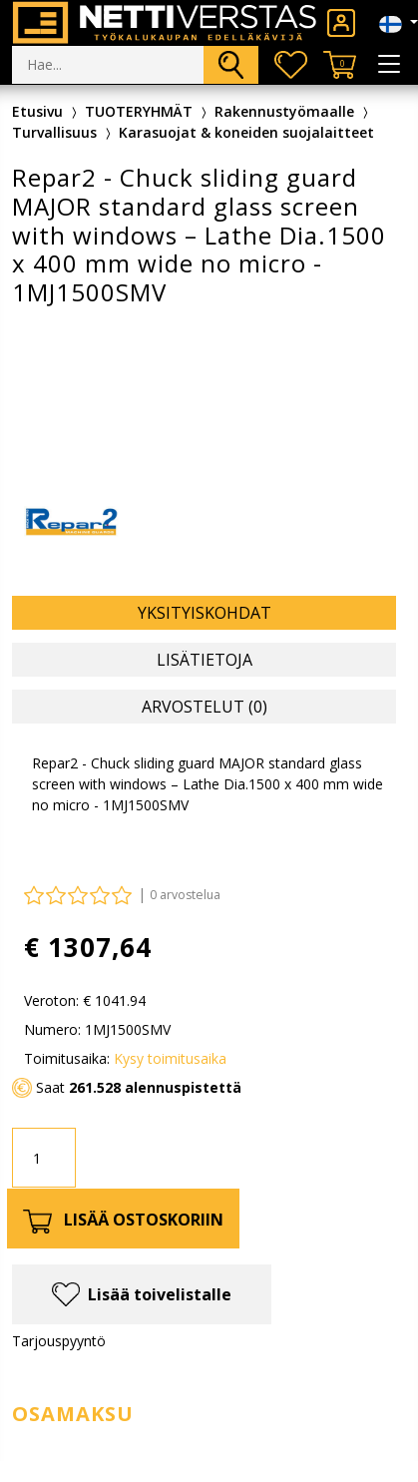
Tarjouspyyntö (59, 1340)
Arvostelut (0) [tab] (204, 707)
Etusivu (37, 111)
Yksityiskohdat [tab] (204, 613)
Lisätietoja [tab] (204, 660)
